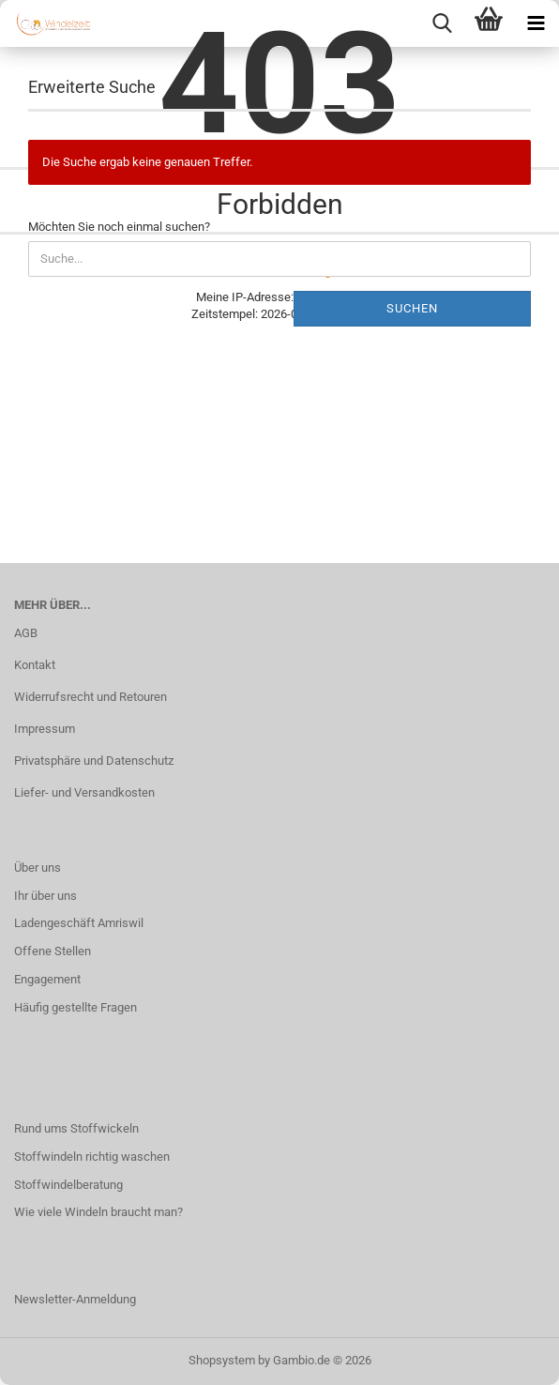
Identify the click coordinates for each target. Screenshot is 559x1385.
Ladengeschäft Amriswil (79, 923)
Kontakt (34, 665)
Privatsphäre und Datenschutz (94, 760)
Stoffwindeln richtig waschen (92, 1156)
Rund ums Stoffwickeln (76, 1128)
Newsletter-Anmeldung (75, 1299)
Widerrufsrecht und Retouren (90, 697)
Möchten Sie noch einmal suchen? (119, 227)
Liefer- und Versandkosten (84, 792)
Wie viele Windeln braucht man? (98, 1212)
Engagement (47, 979)
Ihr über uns (45, 896)
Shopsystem (222, 1360)
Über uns (37, 867)
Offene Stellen (52, 951)
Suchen (412, 308)
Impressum (44, 729)
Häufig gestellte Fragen (75, 1007)
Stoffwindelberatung (68, 1185)
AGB (26, 633)
